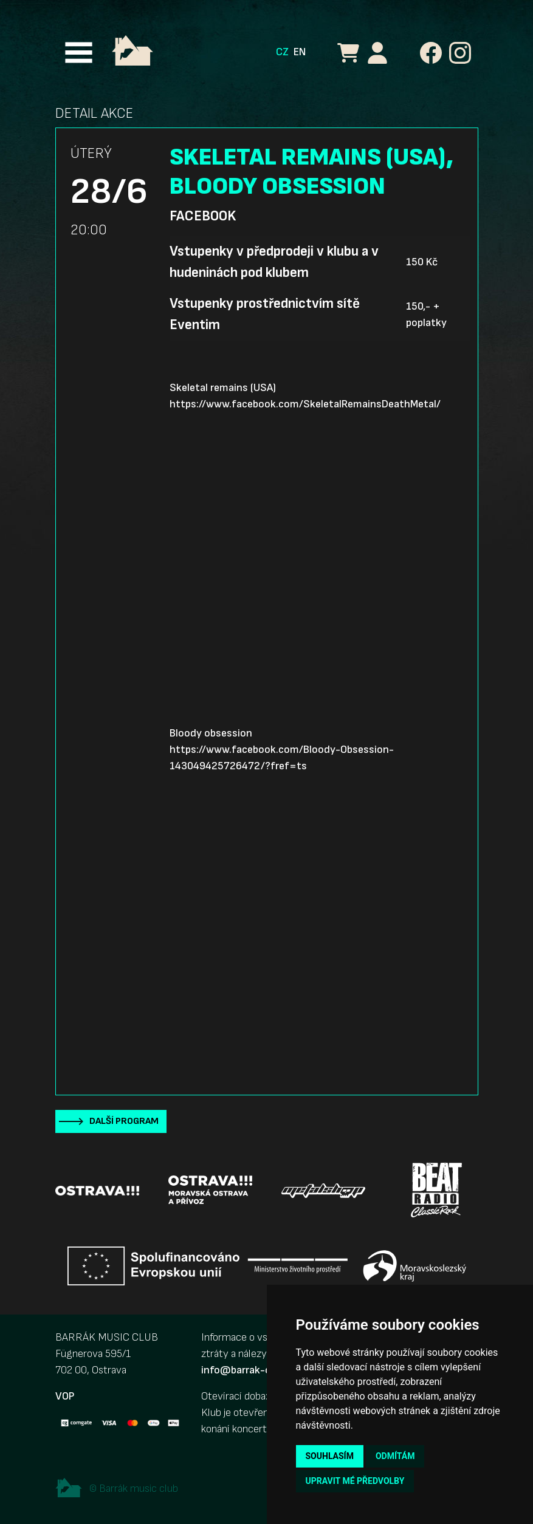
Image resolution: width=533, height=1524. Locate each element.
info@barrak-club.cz (249, 1370)
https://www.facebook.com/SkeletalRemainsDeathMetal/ (305, 404)
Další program (124, 1121)
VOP (64, 1396)
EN (300, 52)
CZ (282, 52)
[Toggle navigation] (79, 52)
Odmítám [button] (395, 1456)
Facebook (203, 216)
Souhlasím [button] (330, 1456)
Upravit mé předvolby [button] (355, 1481)
